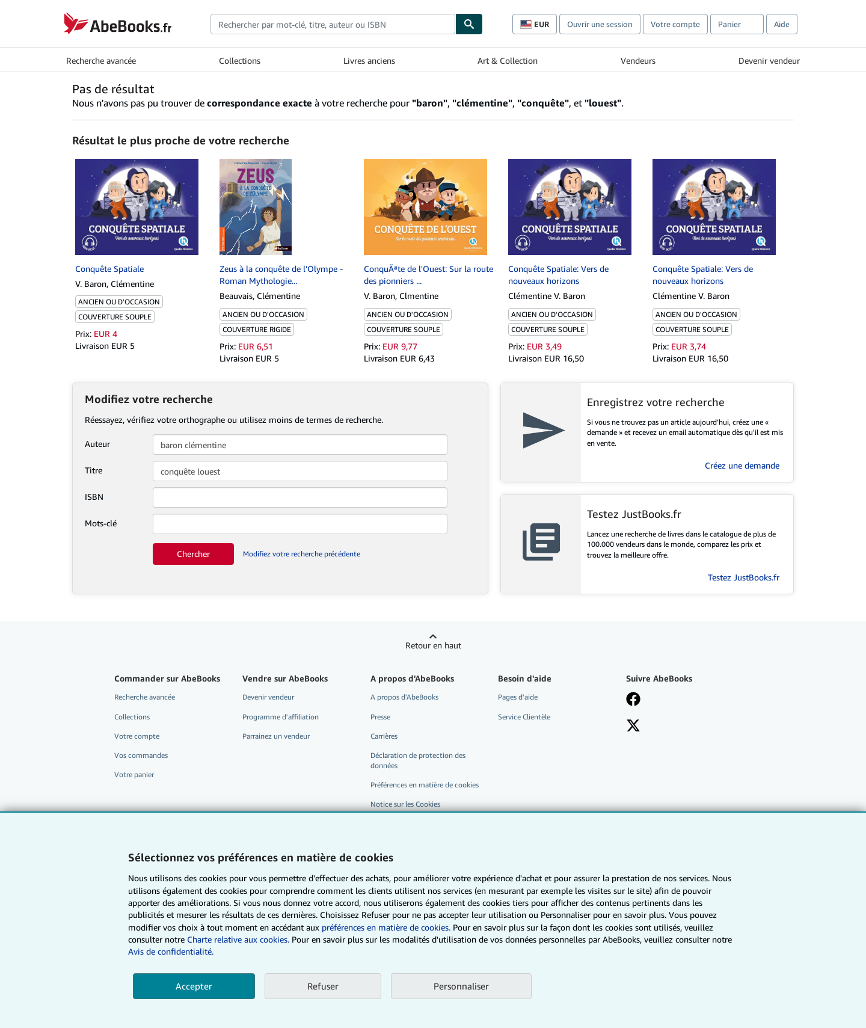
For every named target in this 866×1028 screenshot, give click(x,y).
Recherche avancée (101, 60)
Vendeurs (638, 60)
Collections (239, 60)
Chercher (193, 554)
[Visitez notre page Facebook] (633, 700)
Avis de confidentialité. (170, 951)
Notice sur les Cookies (405, 803)
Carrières (384, 735)
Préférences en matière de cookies (424, 784)
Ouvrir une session (600, 24)
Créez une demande (742, 465)
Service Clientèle (524, 716)
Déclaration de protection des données (417, 760)
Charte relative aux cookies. (239, 939)
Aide (782, 24)
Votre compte (675, 24)
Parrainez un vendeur (276, 735)
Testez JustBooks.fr (743, 577)
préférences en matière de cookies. (386, 927)
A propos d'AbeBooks (404, 696)
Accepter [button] (194, 985)
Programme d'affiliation (280, 716)
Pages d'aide (518, 696)
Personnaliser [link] (461, 985)
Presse (380, 716)
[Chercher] (469, 24)
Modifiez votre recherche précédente (301, 553)
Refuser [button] (323, 985)
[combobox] (332, 24)
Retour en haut (433, 645)
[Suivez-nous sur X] (633, 726)
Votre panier (134, 774)
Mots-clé (101, 523)
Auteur (97, 444)
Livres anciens (369, 60)
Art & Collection (508, 60)
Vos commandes (141, 755)
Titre (93, 470)
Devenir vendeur (769, 60)
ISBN (94, 496)
